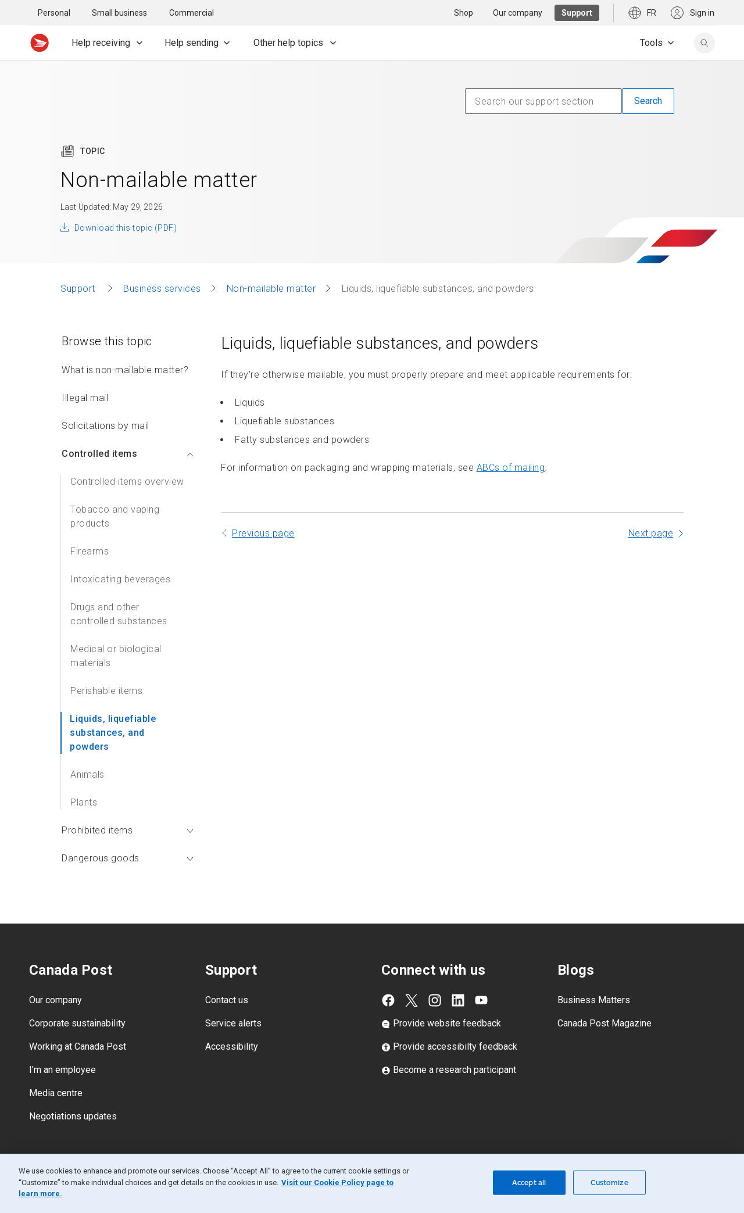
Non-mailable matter (271, 288)
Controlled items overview (127, 481)
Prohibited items (128, 830)
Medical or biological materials (116, 655)
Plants (83, 802)
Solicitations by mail (105, 425)
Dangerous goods (128, 858)
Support (79, 288)
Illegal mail (85, 397)
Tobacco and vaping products (114, 516)
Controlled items (128, 453)
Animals (87, 774)
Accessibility (231, 1046)
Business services (162, 288)
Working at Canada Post (77, 1046)
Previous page (263, 533)
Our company (55, 1000)
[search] (704, 43)
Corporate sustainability (77, 1023)
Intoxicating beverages (120, 579)
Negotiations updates (73, 1116)
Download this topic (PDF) (125, 227)
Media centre (56, 1093)
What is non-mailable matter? (125, 369)
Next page (651, 533)
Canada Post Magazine (604, 1023)
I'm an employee (62, 1069)
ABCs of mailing (511, 467)
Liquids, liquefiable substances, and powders (113, 732)
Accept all (529, 1182)
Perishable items (106, 690)
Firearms (89, 551)
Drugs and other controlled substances (118, 614)
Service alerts (233, 1023)
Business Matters (593, 1000)
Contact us (226, 1000)
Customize (609, 1182)
